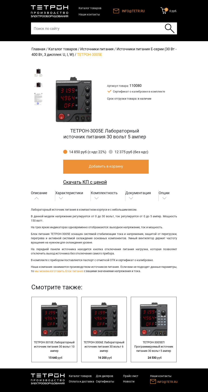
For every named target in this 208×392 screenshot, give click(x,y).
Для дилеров (104, 376)
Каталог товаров (90, 8)
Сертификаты (105, 381)
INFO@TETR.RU (133, 11)
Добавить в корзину (106, 166)
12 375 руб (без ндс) (131, 152)
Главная (38, 49)
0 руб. (173, 11)
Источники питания (97, 49)
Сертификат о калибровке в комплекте (139, 91)
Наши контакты (89, 14)
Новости (128, 381)
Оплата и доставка (81, 381)
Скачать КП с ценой (85, 182)
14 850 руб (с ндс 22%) (87, 152)
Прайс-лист (130, 376)
